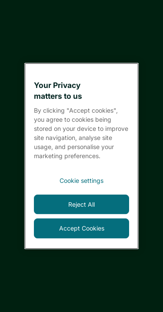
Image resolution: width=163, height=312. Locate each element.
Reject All (81, 204)
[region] (81, 156)
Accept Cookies (81, 228)
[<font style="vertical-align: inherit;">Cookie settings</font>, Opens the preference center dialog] (81, 180)
